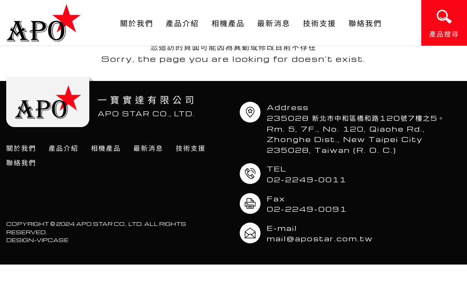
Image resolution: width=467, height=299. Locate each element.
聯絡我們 (365, 22)
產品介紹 (182, 22)
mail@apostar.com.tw (320, 238)
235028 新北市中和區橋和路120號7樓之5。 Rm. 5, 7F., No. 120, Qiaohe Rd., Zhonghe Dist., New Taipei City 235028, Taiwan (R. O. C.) (359, 133)
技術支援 (319, 22)
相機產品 (228, 22)
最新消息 (273, 22)
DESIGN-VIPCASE (37, 239)
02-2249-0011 (307, 179)
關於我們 (136, 22)
